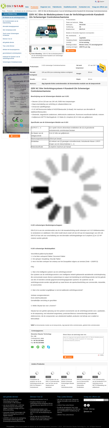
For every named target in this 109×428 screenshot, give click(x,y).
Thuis (3, 11)
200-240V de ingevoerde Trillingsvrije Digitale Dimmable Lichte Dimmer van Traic (68, 401)
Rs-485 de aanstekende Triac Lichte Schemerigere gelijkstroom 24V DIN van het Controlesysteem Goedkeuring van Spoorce (68, 410)
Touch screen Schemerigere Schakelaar (11, 34)
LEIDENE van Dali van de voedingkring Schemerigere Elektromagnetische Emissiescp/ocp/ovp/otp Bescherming (14, 419)
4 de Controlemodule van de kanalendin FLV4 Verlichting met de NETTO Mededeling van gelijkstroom (99, 383)
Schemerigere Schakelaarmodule (12, 62)
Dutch (102, 1)
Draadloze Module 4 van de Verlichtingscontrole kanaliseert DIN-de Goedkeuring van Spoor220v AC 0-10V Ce (41, 404)
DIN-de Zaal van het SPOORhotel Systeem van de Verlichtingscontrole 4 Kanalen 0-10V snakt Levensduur (41, 418)
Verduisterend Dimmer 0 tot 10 (39, 399)
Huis (27, 7)
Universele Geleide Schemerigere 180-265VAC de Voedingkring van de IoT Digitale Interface (14, 414)
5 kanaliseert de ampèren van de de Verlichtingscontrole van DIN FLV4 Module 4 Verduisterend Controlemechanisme (37, 384)
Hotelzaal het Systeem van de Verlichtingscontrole (11, 57)
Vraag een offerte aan (99, 7)
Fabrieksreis (57, 7)
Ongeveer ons (45, 7)
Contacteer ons (84, 7)
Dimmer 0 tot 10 (7, 39)
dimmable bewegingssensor (11, 26)
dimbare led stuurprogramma (11, 49)
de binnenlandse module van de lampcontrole (48, 325)
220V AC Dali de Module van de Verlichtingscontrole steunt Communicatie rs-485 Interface (12, 401)
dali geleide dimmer (8, 42)
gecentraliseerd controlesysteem (12, 53)
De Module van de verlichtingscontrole (26, 11)
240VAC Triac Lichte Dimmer (65, 415)
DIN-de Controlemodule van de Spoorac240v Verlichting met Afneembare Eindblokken (84, 383)
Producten (34, 7)
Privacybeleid (10, 426)
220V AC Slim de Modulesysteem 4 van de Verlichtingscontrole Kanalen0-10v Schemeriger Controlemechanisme (47, 55)
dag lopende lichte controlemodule (72, 325)
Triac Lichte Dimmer (8, 46)
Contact (72, 50)
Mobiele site (88, 411)
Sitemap (92, 409)
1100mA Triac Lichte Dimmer (65, 405)
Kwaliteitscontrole (70, 7)
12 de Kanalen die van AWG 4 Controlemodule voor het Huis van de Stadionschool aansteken (52, 383)
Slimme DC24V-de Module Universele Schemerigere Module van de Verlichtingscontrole (67, 383)
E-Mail (86, 409)
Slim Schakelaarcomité (9, 30)
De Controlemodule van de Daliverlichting (10, 22)
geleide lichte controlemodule (91, 325)
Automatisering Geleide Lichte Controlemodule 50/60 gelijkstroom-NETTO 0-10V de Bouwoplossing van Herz (41, 411)
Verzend (106, 400)
